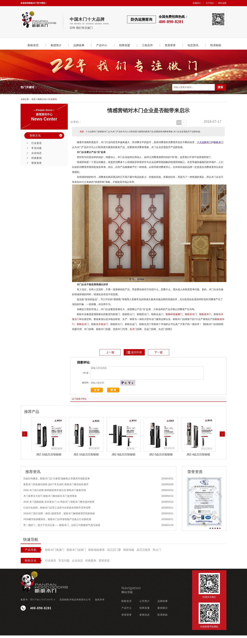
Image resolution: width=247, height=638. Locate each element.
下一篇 (158, 352)
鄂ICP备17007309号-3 (42, 602)
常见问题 (36, 148)
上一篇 (110, 352)
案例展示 (162, 610)
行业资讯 (53, 99)
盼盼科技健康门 (174, 314)
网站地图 (222, 3)
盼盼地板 (128, 552)
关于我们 (210, 3)
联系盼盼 (215, 45)
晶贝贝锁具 (143, 552)
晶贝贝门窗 (114, 552)
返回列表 (134, 352)
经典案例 (36, 158)
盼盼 (187, 314)
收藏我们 (197, 3)
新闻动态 (144, 617)
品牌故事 (78, 45)
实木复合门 (102, 324)
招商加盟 (124, 45)
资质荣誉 (170, 45)
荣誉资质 (36, 163)
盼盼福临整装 (96, 552)
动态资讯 (192, 45)
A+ (179, 122)
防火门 (157, 552)
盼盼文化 (42, 99)
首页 (33, 99)
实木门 (193, 314)
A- (184, 122)
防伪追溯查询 (141, 19)
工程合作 (147, 45)
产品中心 (101, 45)
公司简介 (144, 603)
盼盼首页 (33, 45)
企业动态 (36, 153)
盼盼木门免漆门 (54, 552)
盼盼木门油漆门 (76, 552)
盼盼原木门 (205, 314)
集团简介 (56, 45)
